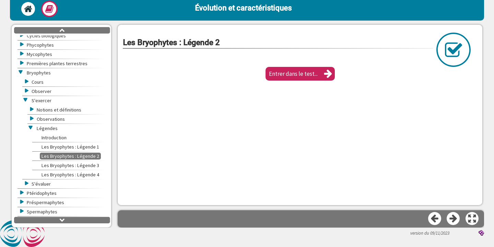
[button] (300, 74)
